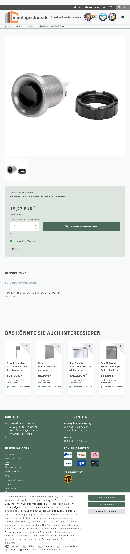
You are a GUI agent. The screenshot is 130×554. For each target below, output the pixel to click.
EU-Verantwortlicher (21, 282)
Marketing (49, 546)
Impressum (10, 488)
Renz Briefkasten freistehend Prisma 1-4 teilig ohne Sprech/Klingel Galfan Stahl (18, 366)
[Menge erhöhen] (36, 224)
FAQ (7, 462)
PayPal (13, 549)
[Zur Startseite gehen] (6, 26)
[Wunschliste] (111, 7)
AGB (7, 475)
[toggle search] (104, 7)
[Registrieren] (92, 7)
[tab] (20, 273)
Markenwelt (10, 492)
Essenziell (15, 546)
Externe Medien (69, 546)
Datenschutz (11, 484)
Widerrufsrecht (12, 471)
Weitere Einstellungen (50, 549)
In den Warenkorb (81, 226)
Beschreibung (15, 273)
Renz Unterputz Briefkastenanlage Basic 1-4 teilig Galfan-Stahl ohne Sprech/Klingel (110, 366)
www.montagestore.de (21, 433)
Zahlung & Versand (14, 480)
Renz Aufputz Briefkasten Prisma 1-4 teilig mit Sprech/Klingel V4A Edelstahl (80, 366)
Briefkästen (16, 26)
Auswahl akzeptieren (106, 511)
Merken (16, 249)
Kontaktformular (12, 458)
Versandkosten (34, 219)
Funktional (30, 549)
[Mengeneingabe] (14, 225)
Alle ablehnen (107, 504)
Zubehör (30, 26)
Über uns (9, 454)
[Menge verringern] (36, 228)
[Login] (77, 7)
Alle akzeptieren (107, 497)
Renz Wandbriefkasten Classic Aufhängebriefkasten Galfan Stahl (49, 366)
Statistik (32, 546)
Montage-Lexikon (13, 467)
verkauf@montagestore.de (67, 17)
